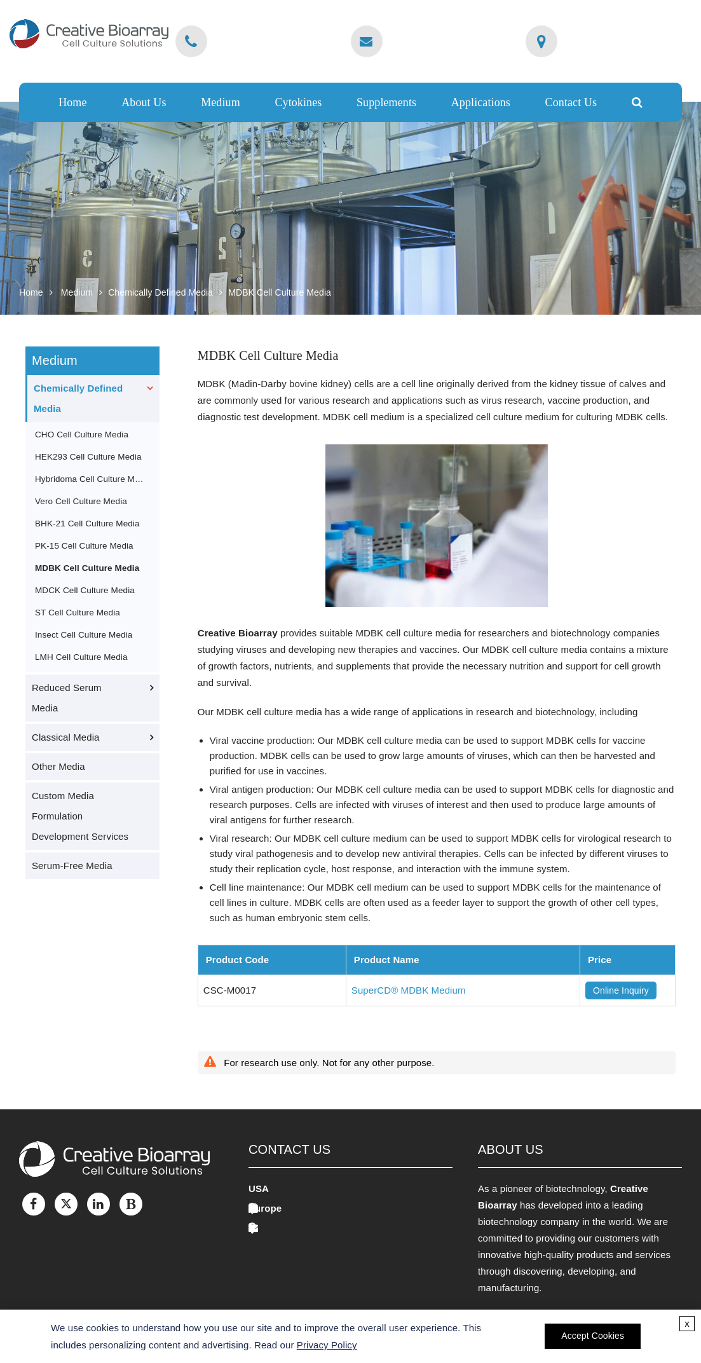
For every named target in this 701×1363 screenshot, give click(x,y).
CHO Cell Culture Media (81, 434)
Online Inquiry (621, 990)
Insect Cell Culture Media (83, 635)
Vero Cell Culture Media (81, 501)
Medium (220, 102)
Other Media (58, 766)
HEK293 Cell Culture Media (88, 457)
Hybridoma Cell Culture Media (90, 479)
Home (72, 102)
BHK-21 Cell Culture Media (87, 523)
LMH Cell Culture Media (81, 657)
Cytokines (298, 102)
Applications (480, 102)
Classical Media (66, 737)
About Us (143, 102)
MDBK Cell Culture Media (279, 292)
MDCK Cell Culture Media (85, 590)
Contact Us (571, 102)
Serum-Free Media (72, 865)
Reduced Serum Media (67, 697)
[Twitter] (66, 1204)
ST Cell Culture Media (77, 612)
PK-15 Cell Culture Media (84, 546)
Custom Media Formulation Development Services (80, 816)
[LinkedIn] (98, 1204)
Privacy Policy (327, 1344)
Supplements (386, 102)
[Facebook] (33, 1204)
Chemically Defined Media (160, 292)
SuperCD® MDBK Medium (408, 990)
